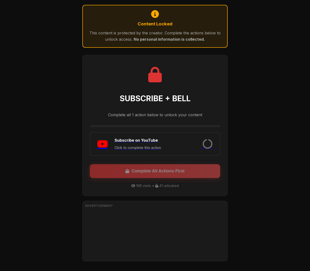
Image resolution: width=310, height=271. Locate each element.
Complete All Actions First (155, 171)
